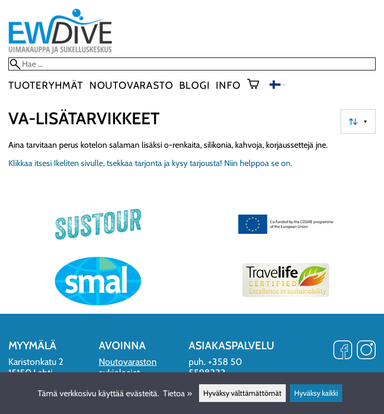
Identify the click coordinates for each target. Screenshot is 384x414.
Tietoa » (177, 393)
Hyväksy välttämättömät (242, 393)
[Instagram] (366, 350)
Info (228, 85)
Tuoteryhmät (45, 85)
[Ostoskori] (257, 85)
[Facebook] (342, 350)
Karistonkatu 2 (35, 361)
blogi (194, 85)
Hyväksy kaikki (316, 393)
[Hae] (192, 63)
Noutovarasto (131, 85)
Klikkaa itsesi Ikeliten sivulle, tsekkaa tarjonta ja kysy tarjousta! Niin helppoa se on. (150, 163)
